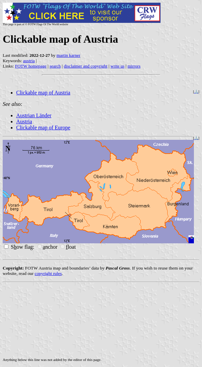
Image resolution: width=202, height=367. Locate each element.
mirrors (133, 66)
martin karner (68, 55)
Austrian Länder (33, 115)
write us (118, 66)
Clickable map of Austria (43, 92)
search (55, 66)
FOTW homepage (30, 66)
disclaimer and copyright (85, 66)
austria (29, 60)
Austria (24, 121)
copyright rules (48, 273)
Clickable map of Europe (43, 127)
